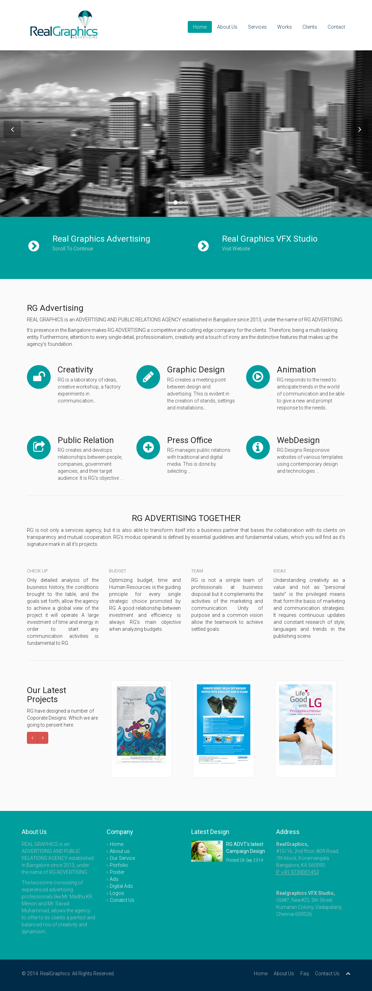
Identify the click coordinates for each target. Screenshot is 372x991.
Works (284, 27)
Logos (117, 893)
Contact (336, 27)
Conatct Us (122, 900)
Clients (309, 27)
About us (120, 851)
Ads (114, 879)
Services (257, 27)
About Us (227, 27)
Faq (304, 973)
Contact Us (327, 973)
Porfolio (119, 865)
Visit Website (236, 248)
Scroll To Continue (72, 248)
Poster (117, 872)
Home (200, 27)
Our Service (122, 858)
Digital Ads (121, 886)
